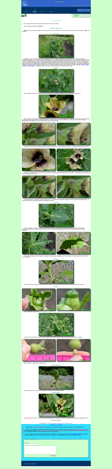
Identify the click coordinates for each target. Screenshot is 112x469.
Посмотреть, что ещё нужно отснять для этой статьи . (56, 423)
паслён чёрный (31, 65)
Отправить (53, 457)
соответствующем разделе (75, 434)
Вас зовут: (31, 444)
